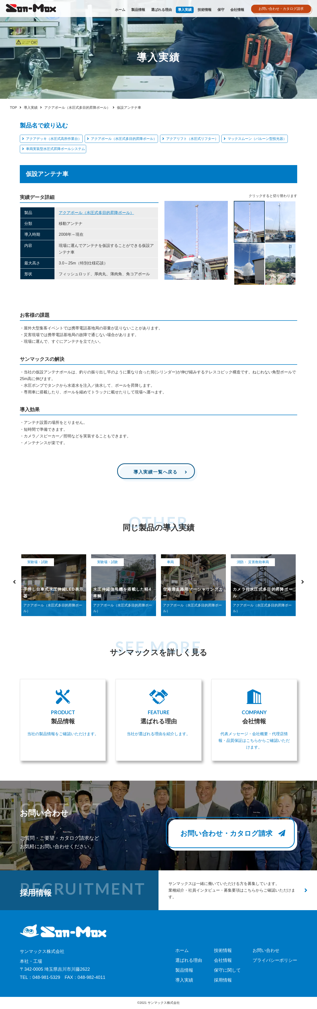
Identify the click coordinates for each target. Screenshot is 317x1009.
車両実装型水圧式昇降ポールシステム (55, 149)
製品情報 (138, 10)
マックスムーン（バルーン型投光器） (257, 139)
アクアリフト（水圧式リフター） (192, 139)
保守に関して (227, 970)
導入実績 (185, 10)
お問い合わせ (266, 950)
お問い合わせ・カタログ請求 (232, 833)
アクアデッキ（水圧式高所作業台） (53, 139)
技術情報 (204, 10)
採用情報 (223, 980)
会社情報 (237, 10)
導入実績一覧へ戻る (155, 472)
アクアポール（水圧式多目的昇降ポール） (124, 139)
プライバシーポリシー (275, 960)
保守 (220, 10)
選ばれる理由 (161, 10)
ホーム (120, 10)
